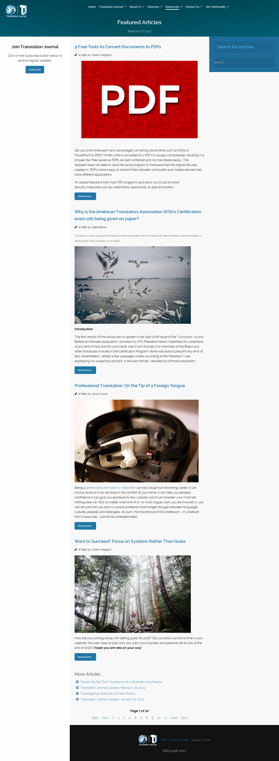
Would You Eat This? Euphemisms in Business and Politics (121, 682)
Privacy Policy (179, 740)
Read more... (85, 196)
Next (174, 718)
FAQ (164, 740)
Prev (105, 718)
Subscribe (35, 69)
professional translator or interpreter (111, 488)
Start (95, 718)
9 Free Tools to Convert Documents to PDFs (118, 46)
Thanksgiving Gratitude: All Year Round (107, 693)
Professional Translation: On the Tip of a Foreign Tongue (130, 385)
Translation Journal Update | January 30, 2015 (112, 699)
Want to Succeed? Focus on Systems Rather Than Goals (130, 541)
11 (165, 718)
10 (159, 718)
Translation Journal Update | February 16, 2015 (112, 688)
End (184, 718)
